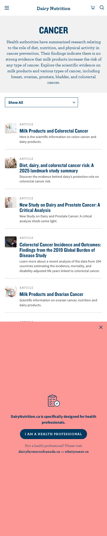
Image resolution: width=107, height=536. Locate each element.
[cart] (93, 8)
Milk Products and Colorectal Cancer (53, 130)
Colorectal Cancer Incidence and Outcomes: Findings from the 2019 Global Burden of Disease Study (60, 249)
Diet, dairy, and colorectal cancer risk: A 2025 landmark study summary (56, 168)
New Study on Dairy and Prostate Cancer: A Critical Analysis (59, 207)
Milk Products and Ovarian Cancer (51, 294)
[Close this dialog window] (101, 328)
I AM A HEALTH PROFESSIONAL (53, 434)
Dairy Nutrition (53, 8)
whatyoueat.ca (77, 451)
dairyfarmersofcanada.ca (39, 451)
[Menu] (7, 8)
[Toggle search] (102, 8)
